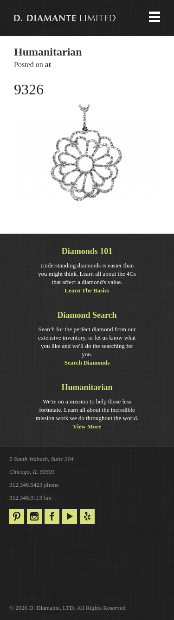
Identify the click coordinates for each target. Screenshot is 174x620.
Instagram (34, 516)
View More (87, 426)
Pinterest (16, 516)
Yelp (87, 516)
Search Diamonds (87, 362)
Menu (87, 18)
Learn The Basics (87, 290)
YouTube (69, 516)
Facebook (52, 516)
